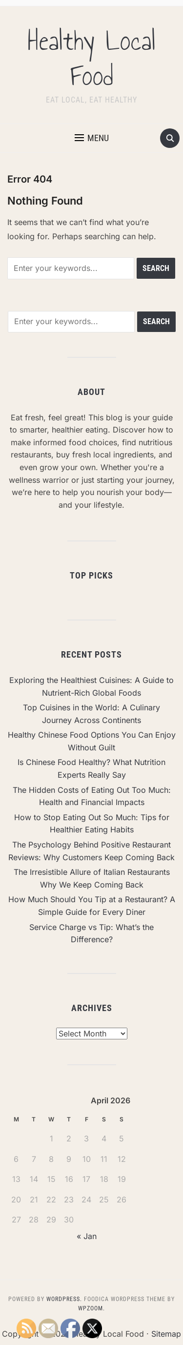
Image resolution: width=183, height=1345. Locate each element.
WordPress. (64, 1299)
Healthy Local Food (92, 58)
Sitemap (166, 1334)
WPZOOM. (91, 1308)
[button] (92, 138)
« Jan (87, 1236)
